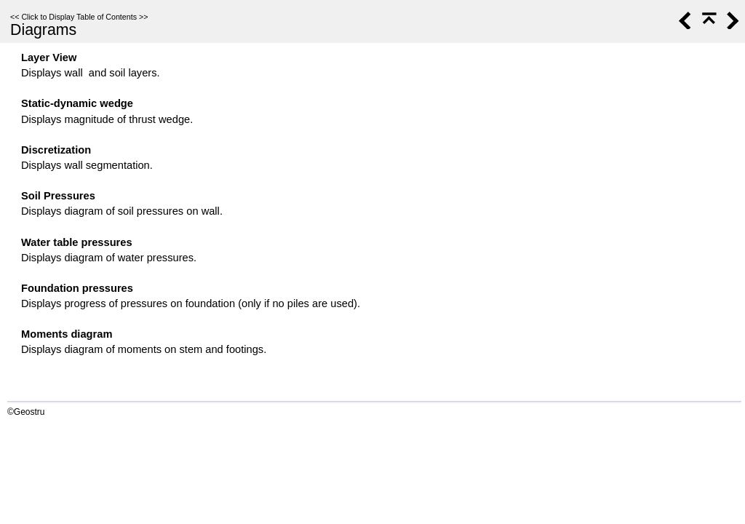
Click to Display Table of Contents (79, 16)
